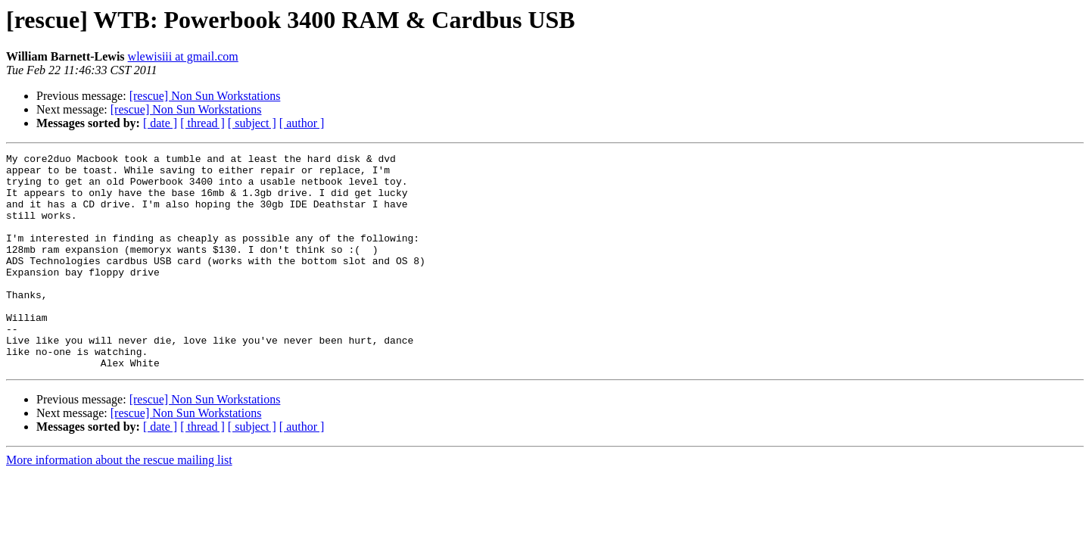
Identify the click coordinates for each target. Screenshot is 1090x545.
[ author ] (302, 123)
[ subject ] (252, 123)
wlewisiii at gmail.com (183, 56)
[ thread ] (202, 123)
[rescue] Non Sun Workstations (205, 95)
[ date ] (160, 123)
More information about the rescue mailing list (119, 503)
